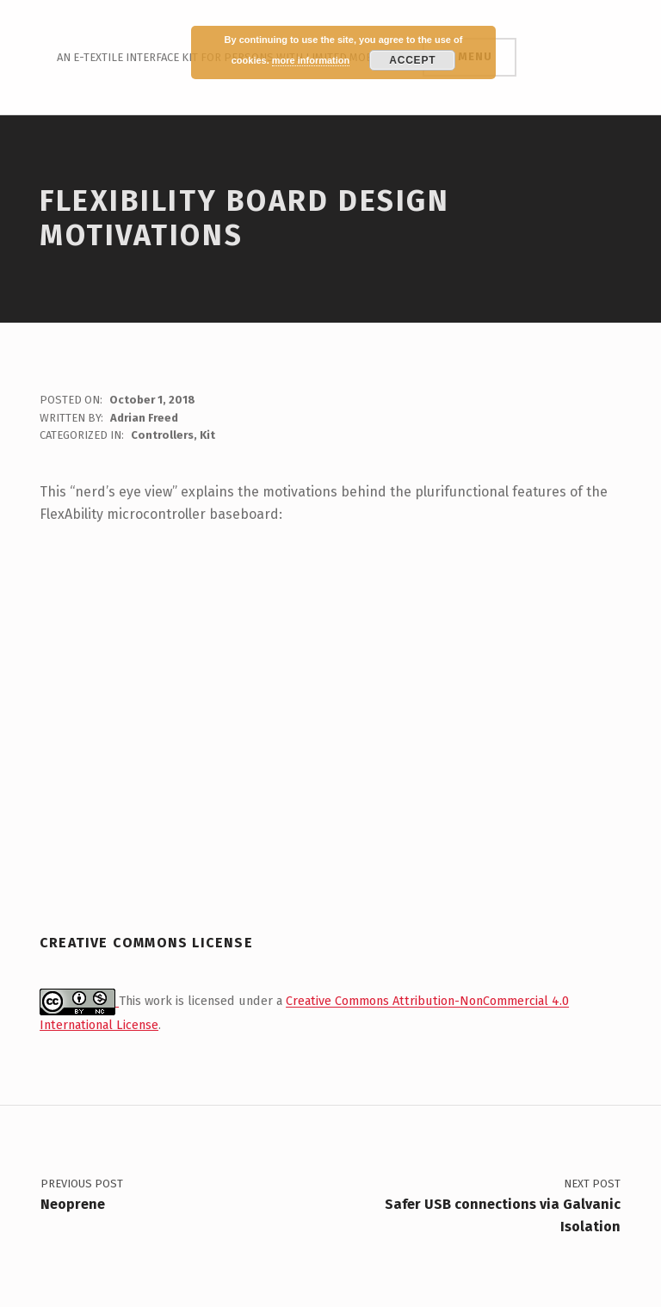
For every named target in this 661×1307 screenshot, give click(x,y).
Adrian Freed (144, 417)
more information (310, 60)
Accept (412, 60)
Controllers (162, 434)
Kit (207, 434)
